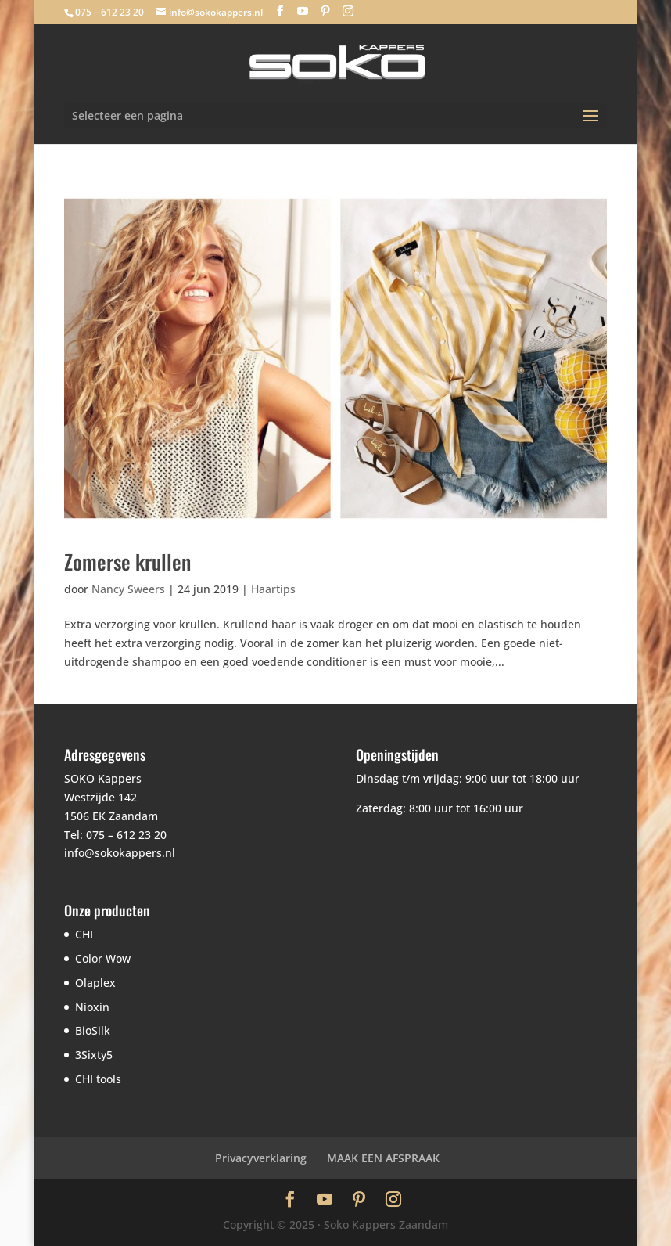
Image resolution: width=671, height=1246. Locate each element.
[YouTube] (302, 11)
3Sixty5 (94, 1054)
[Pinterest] (325, 11)
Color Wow (103, 958)
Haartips (273, 589)
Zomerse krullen (127, 561)
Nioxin (92, 1006)
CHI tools (98, 1078)
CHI (84, 934)
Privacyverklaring (261, 1158)
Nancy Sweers (128, 589)
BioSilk (92, 1030)
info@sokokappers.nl (119, 852)
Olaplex (95, 982)
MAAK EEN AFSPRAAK (383, 1158)
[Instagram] (348, 11)
